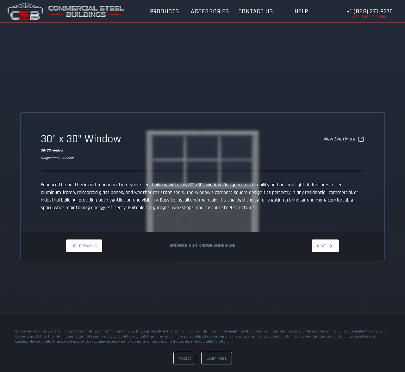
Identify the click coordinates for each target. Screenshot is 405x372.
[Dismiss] (184, 358)
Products (164, 11)
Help (301, 11)
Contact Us (255, 11)
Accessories (210, 11)
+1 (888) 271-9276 (369, 11)
